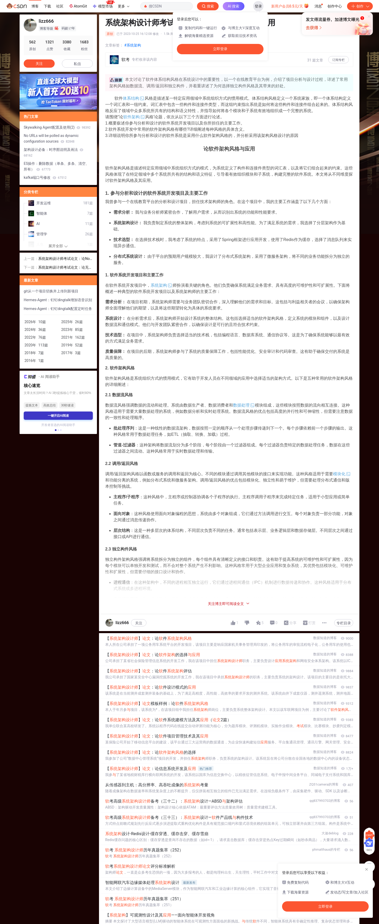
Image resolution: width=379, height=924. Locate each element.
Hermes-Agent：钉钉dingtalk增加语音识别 (58, 300)
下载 (47, 6)
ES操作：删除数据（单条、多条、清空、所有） (56, 166)
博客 (35, 6)
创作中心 (334, 6)
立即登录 (220, 49)
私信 (77, 64)
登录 (258, 6)
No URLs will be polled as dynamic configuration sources (51, 138)
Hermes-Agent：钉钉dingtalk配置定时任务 (58, 309)
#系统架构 (132, 45)
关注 (138, 623)
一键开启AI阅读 (58, 415)
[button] (54, 105)
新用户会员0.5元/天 (290, 5)
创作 (360, 6)
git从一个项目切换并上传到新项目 (51, 291)
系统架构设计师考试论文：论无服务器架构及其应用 (65, 267)
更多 (123, 6)
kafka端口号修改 (45, 177)
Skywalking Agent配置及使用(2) (57, 127)
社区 (59, 6)
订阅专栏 (338, 60)
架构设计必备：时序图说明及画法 (53, 152)
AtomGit (78, 6)
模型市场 (103, 5)
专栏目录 (343, 623)
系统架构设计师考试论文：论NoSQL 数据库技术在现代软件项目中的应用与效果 (65, 259)
